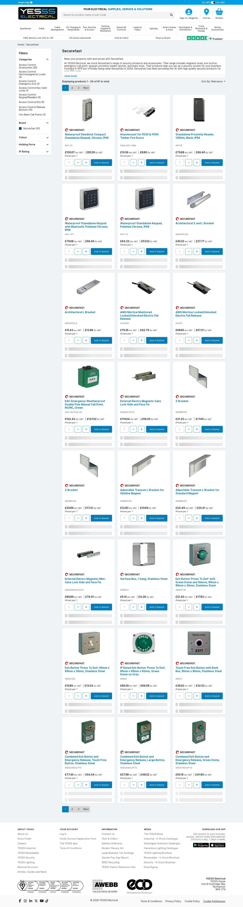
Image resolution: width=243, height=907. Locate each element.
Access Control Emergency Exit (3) (29, 82)
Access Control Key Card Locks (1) (33, 89)
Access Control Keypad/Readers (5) (30, 96)
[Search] (171, 14)
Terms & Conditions (71, 848)
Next (86, 88)
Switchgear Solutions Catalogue (162, 843)
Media (147, 829)
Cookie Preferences (214, 901)
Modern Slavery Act (113, 848)
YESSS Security (26, 857)
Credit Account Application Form (78, 838)
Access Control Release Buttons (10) (32, 108)
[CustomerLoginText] (189, 11)
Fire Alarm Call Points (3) (32, 114)
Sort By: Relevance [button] (212, 81)
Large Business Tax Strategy (118, 853)
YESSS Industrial (27, 848)
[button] (33, 59)
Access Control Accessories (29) (28, 66)
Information (109, 829)
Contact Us (108, 834)
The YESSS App (68, 843)
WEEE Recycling (110, 862)
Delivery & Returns (112, 843)
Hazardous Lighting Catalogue (161, 848)
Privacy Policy (173, 901)
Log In (63, 834)
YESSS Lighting (26, 862)
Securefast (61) (31, 128)
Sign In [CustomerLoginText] (183, 18)
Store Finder (24, 838)
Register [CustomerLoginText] (193, 18)
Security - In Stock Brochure (160, 862)
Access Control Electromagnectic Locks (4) (32, 74)
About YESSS (26, 829)
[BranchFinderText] (206, 13)
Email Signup (151, 867)
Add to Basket (101, 162)
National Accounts (28, 867)
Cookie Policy (192, 901)
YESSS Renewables (28, 853)
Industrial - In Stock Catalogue (161, 838)
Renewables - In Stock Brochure (162, 857)
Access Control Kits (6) (31, 102)
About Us (23, 834)
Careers (22, 843)
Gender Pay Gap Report (115, 857)
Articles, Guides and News (32, 871)
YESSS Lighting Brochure (158, 853)
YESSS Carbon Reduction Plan (119, 867)
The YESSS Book (153, 834)
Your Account (69, 829)
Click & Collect (110, 838)
